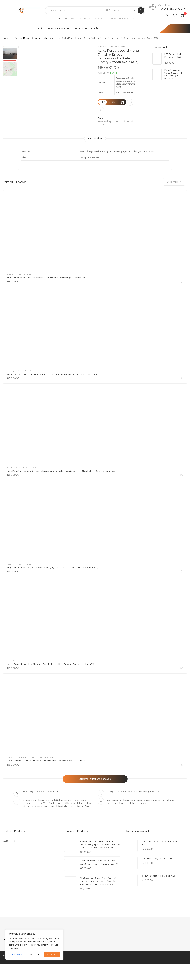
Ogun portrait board (34, 758)
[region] (34, 944)
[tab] (95, 138)
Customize (17, 954)
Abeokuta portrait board (16, 758)
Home (37, 28)
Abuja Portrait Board (15, 275)
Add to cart (114, 102)
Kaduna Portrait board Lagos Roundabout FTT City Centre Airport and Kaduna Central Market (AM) (52, 375)
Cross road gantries (126, 18)
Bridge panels (111, 18)
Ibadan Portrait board (15, 661)
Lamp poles (98, 18)
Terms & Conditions (86, 28)
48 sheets (87, 18)
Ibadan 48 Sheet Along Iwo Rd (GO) (158, 876)
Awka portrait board (45, 38)
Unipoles (71, 18)
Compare (101, 110)
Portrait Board (22, 38)
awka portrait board (114, 121)
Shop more (174, 182)
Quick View (181, 282)
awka (100, 121)
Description (95, 138)
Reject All (34, 954)
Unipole (33, 468)
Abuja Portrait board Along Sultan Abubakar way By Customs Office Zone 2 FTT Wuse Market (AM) (52, 568)
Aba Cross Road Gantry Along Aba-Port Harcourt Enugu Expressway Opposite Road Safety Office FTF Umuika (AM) (98, 882)
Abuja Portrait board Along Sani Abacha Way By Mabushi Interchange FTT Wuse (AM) (46, 278)
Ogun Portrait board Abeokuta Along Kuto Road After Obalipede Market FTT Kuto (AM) (47, 761)
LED (79, 18)
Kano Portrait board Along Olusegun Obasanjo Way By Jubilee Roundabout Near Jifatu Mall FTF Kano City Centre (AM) (61, 471)
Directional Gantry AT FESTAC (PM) (158, 859)
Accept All (51, 954)
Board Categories (58, 28)
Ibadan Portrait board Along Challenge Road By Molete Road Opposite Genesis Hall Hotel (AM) (50, 665)
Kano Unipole (12, 468)
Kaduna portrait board (15, 372)
